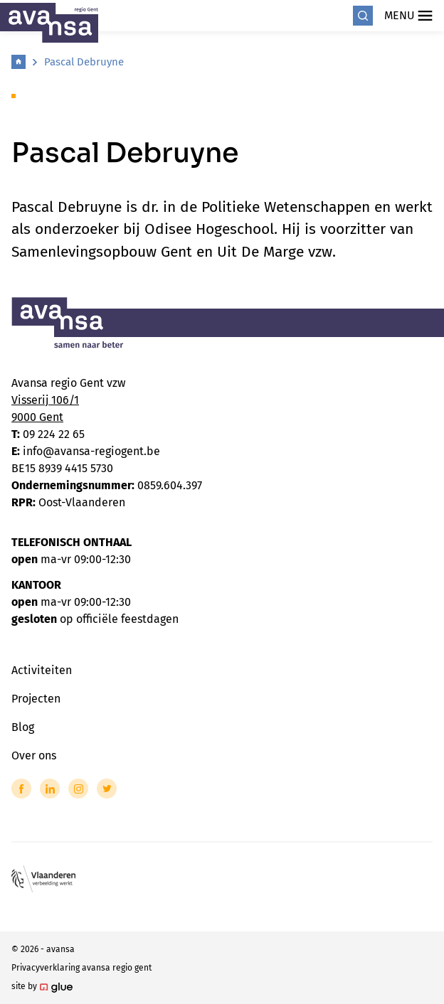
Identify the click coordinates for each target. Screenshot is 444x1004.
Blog (22, 727)
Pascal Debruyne (84, 61)
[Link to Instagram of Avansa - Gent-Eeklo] (78, 789)
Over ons (33, 755)
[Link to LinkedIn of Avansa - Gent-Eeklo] (50, 789)
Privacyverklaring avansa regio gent (81, 968)
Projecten (35, 698)
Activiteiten (41, 670)
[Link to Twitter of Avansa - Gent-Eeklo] (107, 789)
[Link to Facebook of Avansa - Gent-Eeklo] (21, 789)
